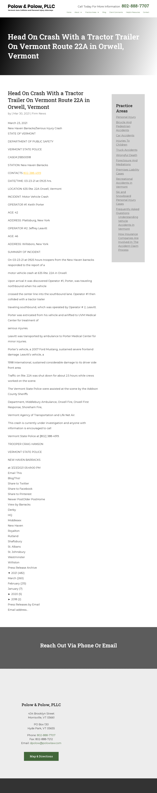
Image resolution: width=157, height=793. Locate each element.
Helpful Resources (133, 12)
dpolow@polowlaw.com (45, 743)
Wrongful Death (126, 155)
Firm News (39, 113)
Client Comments (116, 12)
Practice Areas (90, 12)
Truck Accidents (126, 150)
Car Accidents (125, 135)
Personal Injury (126, 117)
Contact (146, 12)
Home (69, 12)
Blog (104, 12)
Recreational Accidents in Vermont (124, 182)
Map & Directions (41, 756)
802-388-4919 (32, 173)
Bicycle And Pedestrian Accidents (124, 126)
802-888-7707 (135, 6)
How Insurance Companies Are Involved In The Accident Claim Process (128, 242)
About (77, 12)
